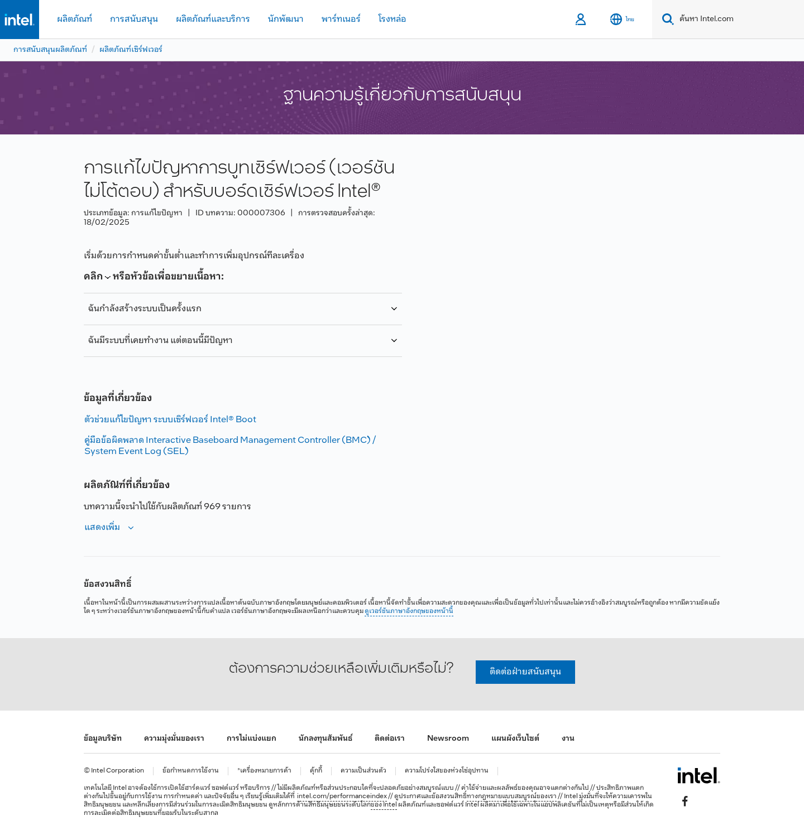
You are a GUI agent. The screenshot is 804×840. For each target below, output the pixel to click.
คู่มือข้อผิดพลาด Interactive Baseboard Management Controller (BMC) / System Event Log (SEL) (230, 446)
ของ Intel (384, 805)
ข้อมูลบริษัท (103, 739)
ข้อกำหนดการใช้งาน (190, 771)
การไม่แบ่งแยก (251, 739)
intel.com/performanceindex (342, 796)
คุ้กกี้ (316, 771)
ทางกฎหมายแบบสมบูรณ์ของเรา (512, 796)
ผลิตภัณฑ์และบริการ (213, 19)
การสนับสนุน (134, 19)
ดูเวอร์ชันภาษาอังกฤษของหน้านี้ (409, 611)
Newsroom (448, 739)
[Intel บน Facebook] (685, 801)
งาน (568, 739)
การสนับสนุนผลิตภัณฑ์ (50, 50)
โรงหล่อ (392, 19)
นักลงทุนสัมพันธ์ (325, 739)
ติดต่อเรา (390, 739)
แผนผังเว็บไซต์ (515, 739)
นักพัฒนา (286, 19)
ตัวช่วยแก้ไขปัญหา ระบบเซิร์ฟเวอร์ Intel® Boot (170, 420)
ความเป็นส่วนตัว (363, 771)
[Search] (665, 19)
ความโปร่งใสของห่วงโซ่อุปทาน (447, 771)
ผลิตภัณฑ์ (74, 19)
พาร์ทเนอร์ (341, 19)
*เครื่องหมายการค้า (264, 771)
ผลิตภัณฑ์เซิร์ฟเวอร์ (130, 50)
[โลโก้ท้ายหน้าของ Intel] (698, 775)
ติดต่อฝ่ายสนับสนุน (525, 672)
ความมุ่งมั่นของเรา (174, 739)
